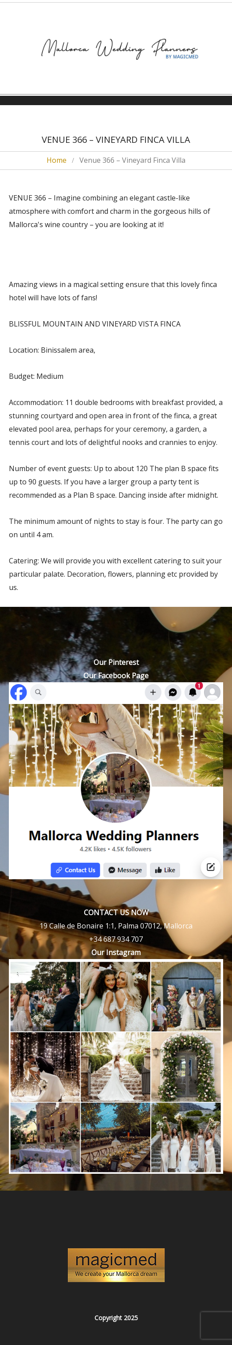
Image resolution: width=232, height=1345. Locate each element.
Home (57, 160)
